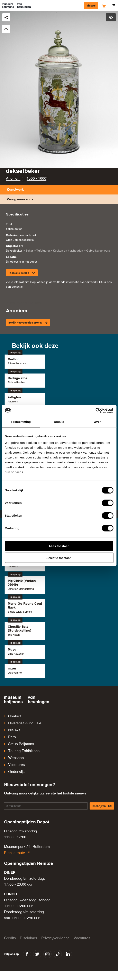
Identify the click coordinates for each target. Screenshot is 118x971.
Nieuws (12, 730)
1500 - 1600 (36, 178)
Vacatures (14, 765)
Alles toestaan (59, 546)
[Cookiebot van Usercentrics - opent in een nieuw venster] (95, 410)
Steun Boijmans (19, 744)
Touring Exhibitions (21, 751)
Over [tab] (97, 421)
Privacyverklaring (55, 938)
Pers (10, 737)
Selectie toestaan (59, 558)
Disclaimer (28, 938)
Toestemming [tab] (21, 421)
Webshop (14, 758)
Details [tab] (59, 421)
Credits (10, 938)
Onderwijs (14, 772)
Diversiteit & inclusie (22, 723)
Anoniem (13, 178)
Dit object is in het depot (21, 261)
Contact (12, 716)
